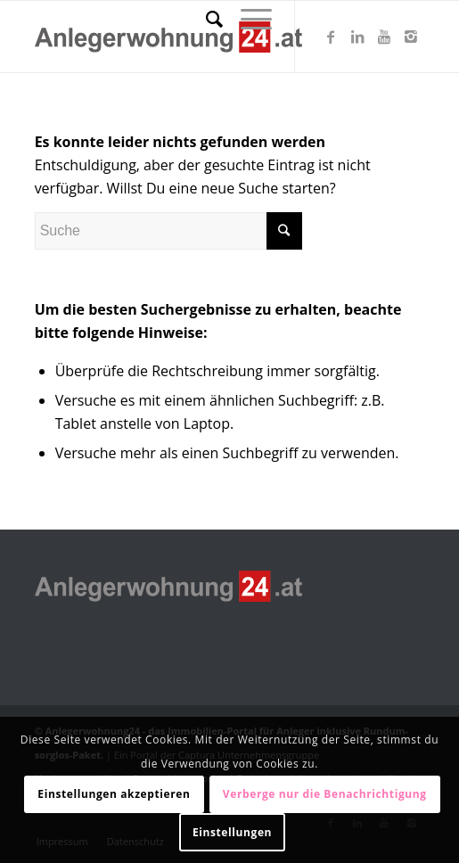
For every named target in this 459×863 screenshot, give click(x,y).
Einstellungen (232, 832)
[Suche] (205, 19)
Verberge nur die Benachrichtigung (325, 793)
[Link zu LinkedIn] (357, 36)
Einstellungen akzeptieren (113, 793)
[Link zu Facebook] (330, 36)
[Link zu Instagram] (411, 36)
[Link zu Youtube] (384, 36)
